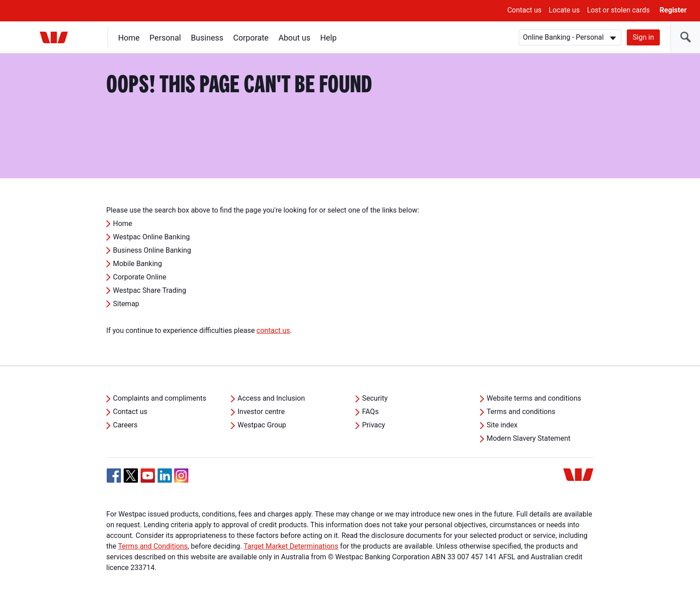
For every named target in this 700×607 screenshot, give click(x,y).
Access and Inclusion (271, 398)
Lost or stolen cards (618, 10)
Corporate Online (140, 277)
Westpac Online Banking (151, 237)
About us (295, 37)
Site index (502, 425)
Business (207, 37)
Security (375, 398)
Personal (165, 37)
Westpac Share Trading (149, 290)
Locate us (564, 10)
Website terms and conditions (534, 398)
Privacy (373, 425)
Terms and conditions (521, 411)
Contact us (524, 10)
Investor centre (261, 411)
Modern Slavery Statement (529, 438)
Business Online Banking (152, 250)
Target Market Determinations (291, 546)
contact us (273, 330)
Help (329, 37)
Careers (125, 425)
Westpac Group (262, 425)
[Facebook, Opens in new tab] (113, 475)
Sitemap (126, 303)
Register (673, 10)
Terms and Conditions (153, 546)
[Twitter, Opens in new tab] (130, 475)
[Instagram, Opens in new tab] (181, 480)
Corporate (251, 37)
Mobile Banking (137, 263)
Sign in (643, 37)
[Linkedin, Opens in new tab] (164, 475)
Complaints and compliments (159, 398)
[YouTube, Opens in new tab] (147, 475)
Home (129, 37)
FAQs (370, 411)
